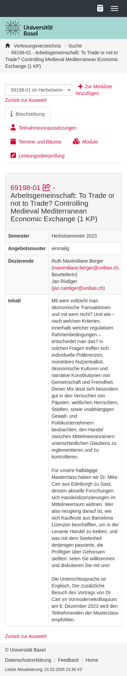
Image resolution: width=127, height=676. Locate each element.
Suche (75, 46)
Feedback (68, 660)
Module (85, 141)
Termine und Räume (35, 141)
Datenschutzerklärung (28, 660)
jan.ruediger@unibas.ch (78, 288)
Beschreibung (27, 114)
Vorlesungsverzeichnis (37, 46)
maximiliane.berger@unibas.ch (85, 267)
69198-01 (31, 187)
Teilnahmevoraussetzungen (43, 128)
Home (92, 660)
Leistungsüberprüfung (37, 155)
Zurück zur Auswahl (25, 100)
